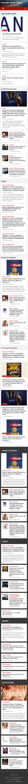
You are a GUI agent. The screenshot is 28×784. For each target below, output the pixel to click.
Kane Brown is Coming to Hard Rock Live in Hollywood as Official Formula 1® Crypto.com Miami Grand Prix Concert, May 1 (17, 571)
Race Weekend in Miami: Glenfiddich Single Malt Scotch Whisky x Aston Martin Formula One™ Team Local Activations (17, 602)
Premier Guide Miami (12, 2)
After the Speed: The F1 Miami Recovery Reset (11, 613)
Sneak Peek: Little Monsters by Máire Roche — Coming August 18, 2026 (17, 751)
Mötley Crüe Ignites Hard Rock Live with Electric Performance (12, 657)
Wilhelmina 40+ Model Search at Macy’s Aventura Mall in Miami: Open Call (13, 47)
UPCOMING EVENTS (9, 185)
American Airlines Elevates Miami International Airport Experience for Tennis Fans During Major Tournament (17, 172)
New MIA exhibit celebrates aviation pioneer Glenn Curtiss (17, 148)
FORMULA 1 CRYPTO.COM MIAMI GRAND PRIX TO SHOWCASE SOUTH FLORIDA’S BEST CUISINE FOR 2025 (13, 188)
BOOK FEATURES (8, 683)
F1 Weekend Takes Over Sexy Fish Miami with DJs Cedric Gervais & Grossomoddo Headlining (16, 586)
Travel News (21, 168)
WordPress (19, 781)
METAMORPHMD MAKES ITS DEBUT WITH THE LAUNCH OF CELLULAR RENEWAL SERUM (16, 312)
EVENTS (5, 541)
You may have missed (9, 348)
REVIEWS (5, 621)
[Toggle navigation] (3, 8)
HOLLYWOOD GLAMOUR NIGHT (12, 34)
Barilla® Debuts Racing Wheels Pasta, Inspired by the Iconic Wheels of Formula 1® (13, 280)
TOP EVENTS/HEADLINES (14, 595)
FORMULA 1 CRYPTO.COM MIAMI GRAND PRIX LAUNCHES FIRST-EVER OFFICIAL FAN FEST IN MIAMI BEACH (13, 237)
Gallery (4, 108)
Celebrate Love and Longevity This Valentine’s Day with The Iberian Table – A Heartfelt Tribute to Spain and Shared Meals (17, 728)
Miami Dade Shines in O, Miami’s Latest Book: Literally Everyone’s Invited (17, 740)
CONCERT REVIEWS (6, 625)
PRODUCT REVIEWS (9, 258)
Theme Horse (16, 779)
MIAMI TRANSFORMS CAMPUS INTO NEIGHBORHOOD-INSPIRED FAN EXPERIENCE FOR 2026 (13, 209)
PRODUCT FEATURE (18, 132)
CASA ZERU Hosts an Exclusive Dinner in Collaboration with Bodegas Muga (17, 160)
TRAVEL (15, 168)
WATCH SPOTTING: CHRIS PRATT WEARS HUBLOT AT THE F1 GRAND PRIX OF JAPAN (17, 136)
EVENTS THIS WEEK (6, 233)
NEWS (4, 181)
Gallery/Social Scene (9, 89)
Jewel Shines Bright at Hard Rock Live (13, 666)
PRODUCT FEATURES (9, 451)
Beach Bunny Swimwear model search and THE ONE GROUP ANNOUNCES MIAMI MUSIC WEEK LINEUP (14, 65)
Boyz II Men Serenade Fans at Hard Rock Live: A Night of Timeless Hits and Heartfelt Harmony (13, 647)
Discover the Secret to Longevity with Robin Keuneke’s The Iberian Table (16, 763)
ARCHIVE (5, 30)
